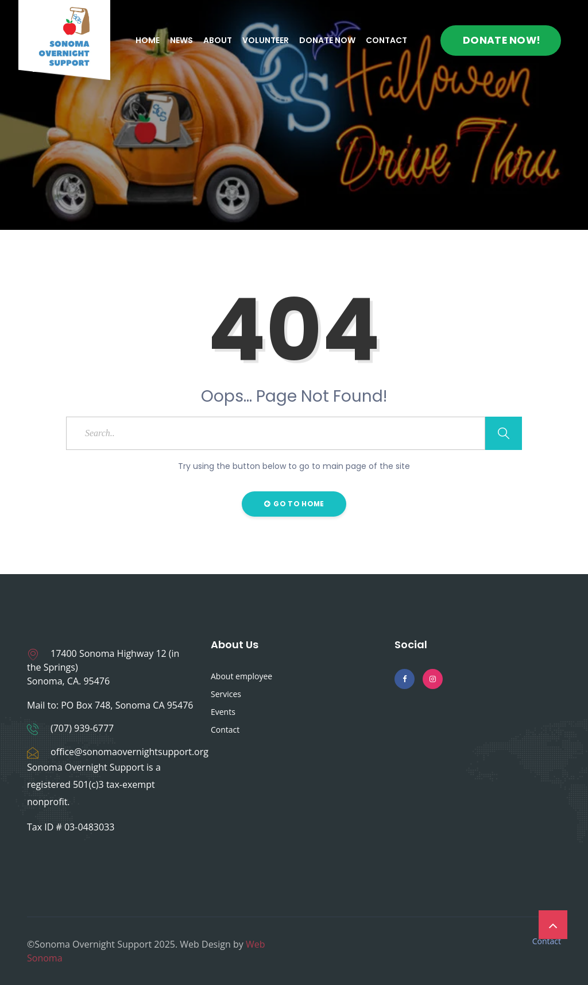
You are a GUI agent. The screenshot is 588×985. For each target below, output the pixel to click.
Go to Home (294, 504)
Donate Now (327, 40)
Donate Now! (501, 40)
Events (223, 711)
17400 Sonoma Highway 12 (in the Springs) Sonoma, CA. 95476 (103, 667)
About (217, 40)
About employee (241, 676)
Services (226, 693)
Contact (386, 40)
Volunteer (265, 40)
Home (148, 40)
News (181, 40)
